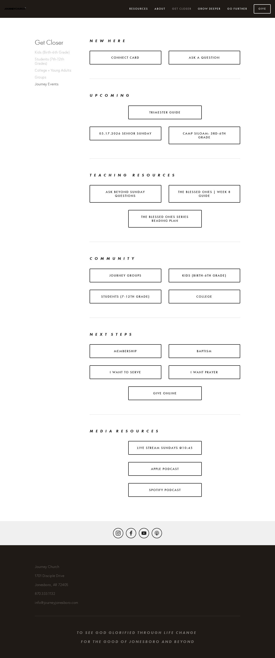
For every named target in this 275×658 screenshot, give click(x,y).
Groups (40, 77)
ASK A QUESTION (204, 58)
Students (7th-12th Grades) (49, 61)
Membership (125, 351)
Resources (138, 9)
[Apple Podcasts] (157, 533)
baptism (204, 351)
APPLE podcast (165, 469)
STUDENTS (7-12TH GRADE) (125, 296)
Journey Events (46, 84)
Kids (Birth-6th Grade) (52, 52)
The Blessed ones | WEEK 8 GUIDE (204, 194)
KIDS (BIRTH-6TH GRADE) (204, 275)
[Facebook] (131, 533)
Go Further (237, 9)
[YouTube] (144, 533)
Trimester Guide (165, 112)
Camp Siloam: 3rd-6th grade (204, 135)
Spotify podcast (165, 490)
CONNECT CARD (125, 58)
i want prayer (204, 372)
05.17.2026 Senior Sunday (125, 133)
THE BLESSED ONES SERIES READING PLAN (165, 219)
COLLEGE (204, 296)
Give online (165, 393)
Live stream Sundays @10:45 (165, 448)
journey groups (125, 275)
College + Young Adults (53, 70)
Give (262, 9)
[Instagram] (118, 533)
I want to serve (125, 372)
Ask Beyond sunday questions (125, 194)
